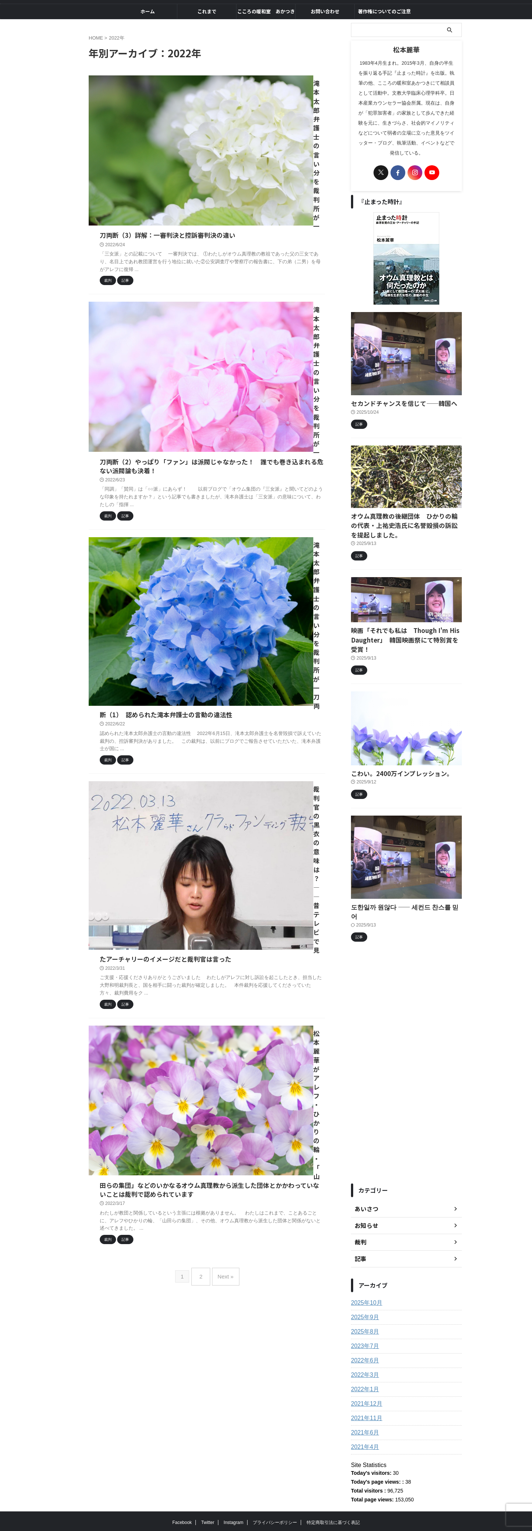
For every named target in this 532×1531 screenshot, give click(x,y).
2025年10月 (365, 1270)
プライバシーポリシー (275, 1489)
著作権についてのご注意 (384, 11)
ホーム (147, 11)
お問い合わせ (325, 11)
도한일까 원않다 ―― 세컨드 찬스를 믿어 (398, 883)
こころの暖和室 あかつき (266, 11)
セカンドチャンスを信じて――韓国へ (395, 403)
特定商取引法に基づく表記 (333, 1489)
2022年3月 (363, 1342)
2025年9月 (363, 1284)
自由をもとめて (266, 1507)
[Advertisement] (406, 1035)
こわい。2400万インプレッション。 (393, 750)
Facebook (182, 1489)
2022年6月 (363, 1327)
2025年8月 (363, 1298)
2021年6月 (363, 1399)
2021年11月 (365, 1385)
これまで (206, 11)
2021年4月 (363, 1414)
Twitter (207, 1489)
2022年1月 (363, 1356)
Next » (224, 613)
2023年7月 (363, 1313)
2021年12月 (365, 1371)
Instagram (233, 1489)
